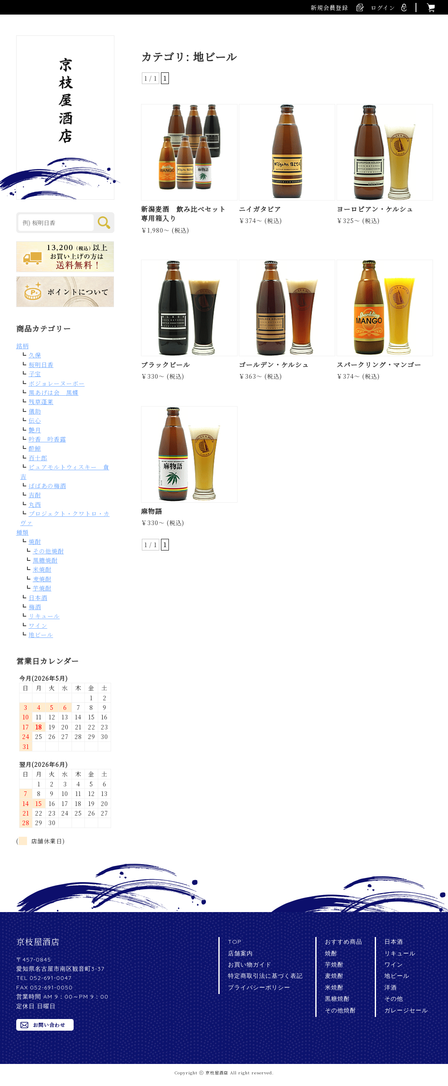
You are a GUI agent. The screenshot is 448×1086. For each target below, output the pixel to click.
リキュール (44, 616)
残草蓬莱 (41, 401)
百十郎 (38, 458)
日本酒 (38, 597)
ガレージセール (406, 1010)
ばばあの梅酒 (47, 485)
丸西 (35, 504)
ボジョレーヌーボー (57, 383)
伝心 (35, 420)
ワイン (38, 625)
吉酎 (35, 495)
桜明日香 (41, 364)
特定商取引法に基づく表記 (265, 975)
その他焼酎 (48, 551)
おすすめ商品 (343, 941)
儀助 (35, 411)
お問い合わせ (49, 1024)
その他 (393, 998)
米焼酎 (42, 569)
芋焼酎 (42, 588)
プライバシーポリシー (259, 987)
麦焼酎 (42, 579)
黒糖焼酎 (45, 560)
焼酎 (35, 541)
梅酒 (35, 607)
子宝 (35, 373)
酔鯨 (35, 448)
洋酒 (390, 987)
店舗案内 (240, 953)
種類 (22, 532)
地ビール (41, 634)
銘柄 (22, 346)
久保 (35, 355)
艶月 (35, 430)
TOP (235, 941)
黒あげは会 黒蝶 (54, 392)
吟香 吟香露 (47, 439)
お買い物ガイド (250, 964)
